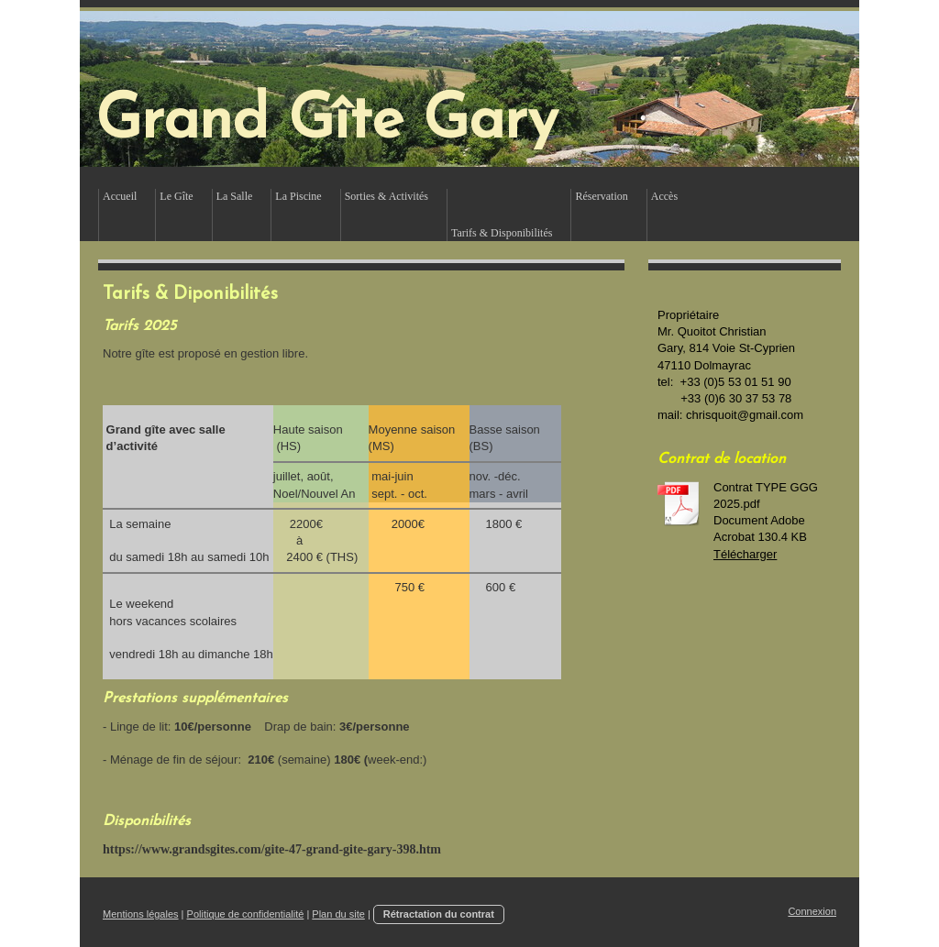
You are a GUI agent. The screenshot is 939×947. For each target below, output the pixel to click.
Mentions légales (141, 913)
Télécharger (745, 554)
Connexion (812, 911)
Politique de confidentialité (245, 913)
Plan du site (338, 913)
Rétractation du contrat (438, 913)
